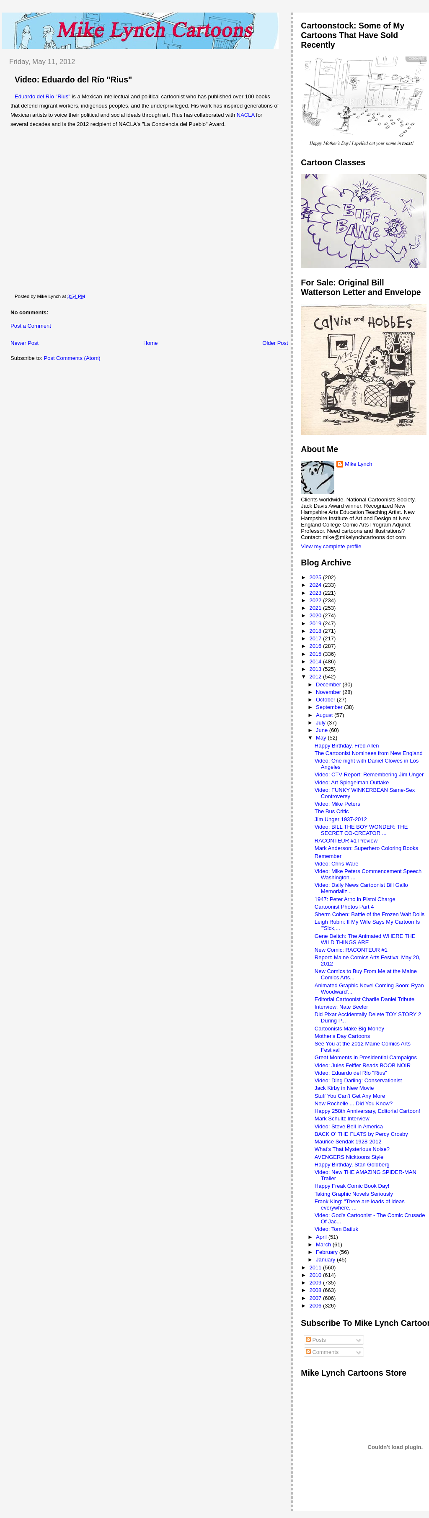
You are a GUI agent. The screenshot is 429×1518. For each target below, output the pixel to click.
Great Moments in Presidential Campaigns (366, 1057)
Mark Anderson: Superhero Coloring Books (366, 848)
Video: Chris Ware (337, 863)
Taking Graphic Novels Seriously (354, 1194)
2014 (316, 661)
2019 (316, 623)
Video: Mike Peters (337, 804)
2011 (316, 1267)
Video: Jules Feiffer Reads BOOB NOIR (363, 1065)
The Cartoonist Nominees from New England (369, 753)
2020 (316, 615)
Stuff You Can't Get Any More (350, 1096)
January (326, 1259)
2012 (316, 676)
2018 (316, 631)
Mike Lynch (358, 464)
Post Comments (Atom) (72, 358)
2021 (316, 608)
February (327, 1252)
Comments (322, 1352)
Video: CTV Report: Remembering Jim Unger (369, 774)
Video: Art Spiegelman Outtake (352, 782)
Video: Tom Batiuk (336, 1229)
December (329, 684)
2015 (316, 654)
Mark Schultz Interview (342, 1118)
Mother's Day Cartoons (342, 1036)
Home (150, 343)
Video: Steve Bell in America (349, 1126)
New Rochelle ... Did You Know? (354, 1103)
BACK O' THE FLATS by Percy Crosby (361, 1134)
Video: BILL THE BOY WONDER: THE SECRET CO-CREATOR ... (361, 830)
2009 (316, 1282)
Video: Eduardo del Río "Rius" (73, 79)
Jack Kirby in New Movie (344, 1088)
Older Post (275, 343)
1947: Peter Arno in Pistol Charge (355, 899)
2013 (316, 669)
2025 (316, 577)
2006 (316, 1305)
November (329, 692)
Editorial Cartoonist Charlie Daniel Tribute (364, 999)
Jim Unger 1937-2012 (341, 819)
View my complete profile (331, 546)
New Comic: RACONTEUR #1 (351, 950)
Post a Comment (30, 326)
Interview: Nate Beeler (341, 1007)
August (325, 715)
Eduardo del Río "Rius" (42, 96)
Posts (316, 1340)
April (322, 1237)
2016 (316, 646)
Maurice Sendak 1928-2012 (348, 1141)
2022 (316, 600)
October (326, 699)
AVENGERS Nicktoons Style (349, 1157)
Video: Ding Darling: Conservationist (358, 1080)
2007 (316, 1298)
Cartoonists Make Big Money (349, 1028)
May (322, 738)
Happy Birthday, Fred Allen (347, 745)
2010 (316, 1275)
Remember (328, 856)
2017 (316, 638)
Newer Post (24, 343)
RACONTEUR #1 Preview (346, 840)
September (330, 707)
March (324, 1244)
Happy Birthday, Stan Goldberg (352, 1164)
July (321, 722)
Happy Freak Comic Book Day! (352, 1186)
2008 (316, 1290)
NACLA (246, 115)
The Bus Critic (332, 811)
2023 (316, 593)
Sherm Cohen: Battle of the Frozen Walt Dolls (370, 914)
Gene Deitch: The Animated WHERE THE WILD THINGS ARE (365, 939)
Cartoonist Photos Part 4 (344, 907)
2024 (316, 585)
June (322, 730)
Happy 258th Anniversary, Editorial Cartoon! (367, 1111)
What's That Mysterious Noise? (352, 1149)
